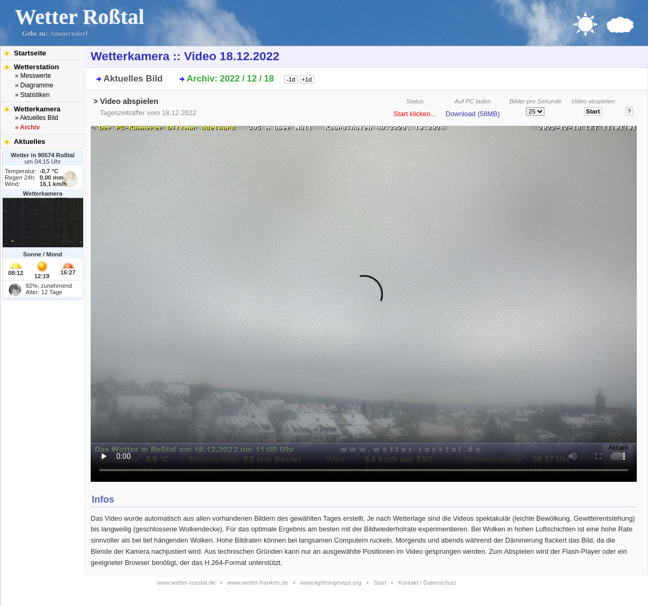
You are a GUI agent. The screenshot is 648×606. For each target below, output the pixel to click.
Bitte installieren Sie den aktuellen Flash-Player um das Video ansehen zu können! (364, 300)
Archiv (200, 79)
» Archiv (27, 127)
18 (269, 79)
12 (252, 79)
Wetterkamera (37, 109)
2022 (229, 79)
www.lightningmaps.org (331, 582)
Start (379, 582)
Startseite (30, 53)
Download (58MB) (473, 114)
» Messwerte (33, 75)
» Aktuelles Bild (36, 118)
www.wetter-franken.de (257, 582)
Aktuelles (29, 142)
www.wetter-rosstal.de (186, 582)
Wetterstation (36, 67)
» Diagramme (34, 85)
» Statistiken (32, 95)
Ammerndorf (68, 33)
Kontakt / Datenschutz (427, 582)
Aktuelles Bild (133, 79)
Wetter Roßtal (80, 17)
